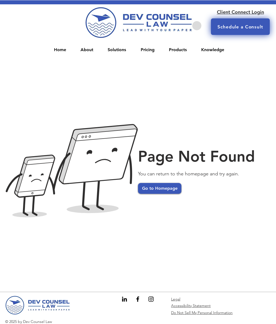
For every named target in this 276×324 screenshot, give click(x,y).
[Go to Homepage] (159, 188)
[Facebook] (137, 299)
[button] (196, 25)
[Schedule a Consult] (240, 26)
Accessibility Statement (191, 305)
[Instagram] (151, 299)
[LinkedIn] (124, 299)
